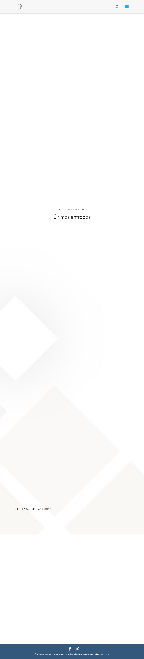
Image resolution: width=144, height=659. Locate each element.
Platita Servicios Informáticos (92, 654)
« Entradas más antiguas (32, 509)
